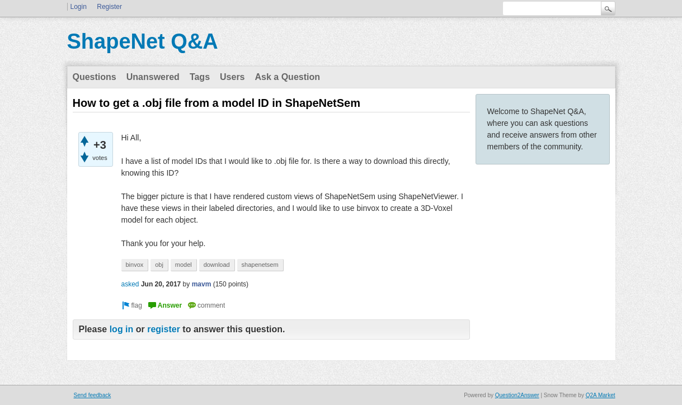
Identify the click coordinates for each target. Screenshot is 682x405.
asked (130, 284)
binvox (135, 264)
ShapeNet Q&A (142, 41)
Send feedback (92, 395)
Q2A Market (600, 395)
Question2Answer (517, 395)
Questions (94, 77)
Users (232, 77)
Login (78, 7)
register (163, 329)
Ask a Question (287, 77)
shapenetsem (260, 264)
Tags (200, 77)
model (183, 264)
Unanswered (153, 77)
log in (122, 329)
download (217, 264)
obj (159, 264)
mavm (201, 284)
